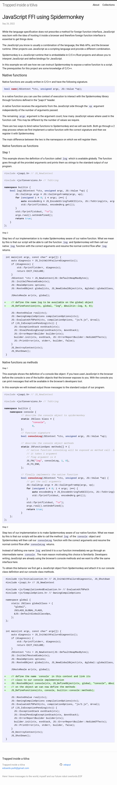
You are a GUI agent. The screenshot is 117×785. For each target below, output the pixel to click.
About (96, 4)
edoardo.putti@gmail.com (15, 765)
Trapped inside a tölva (19, 5)
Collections (108, 4)
